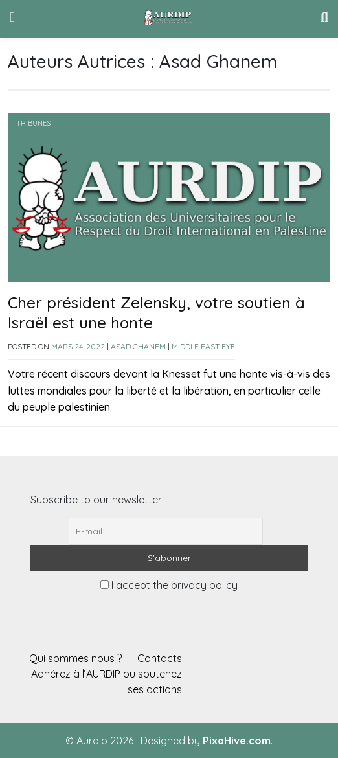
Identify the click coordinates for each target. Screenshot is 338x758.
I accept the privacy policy (169, 585)
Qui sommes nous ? (75, 658)
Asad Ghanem (138, 346)
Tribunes (33, 123)
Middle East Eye (203, 346)
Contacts (159, 658)
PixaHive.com (237, 740)
